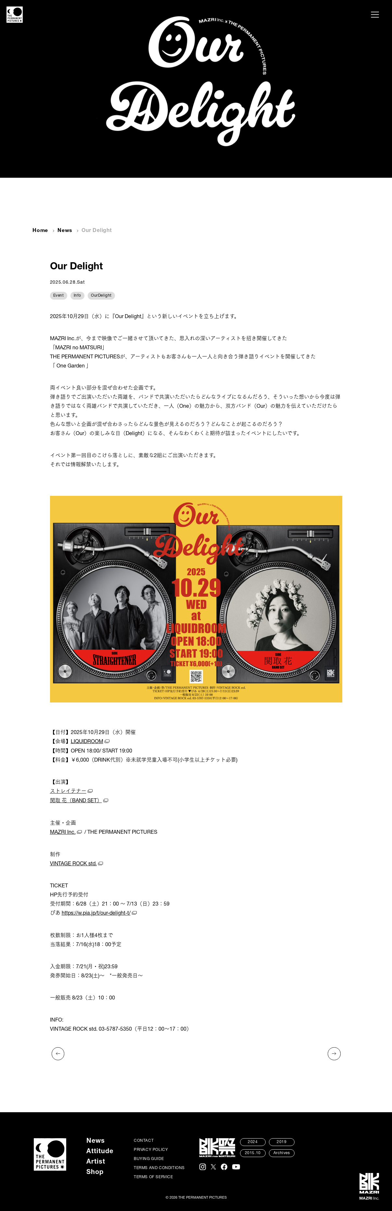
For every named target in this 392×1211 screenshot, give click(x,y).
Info (77, 295)
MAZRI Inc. (63, 831)
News (65, 231)
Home (40, 231)
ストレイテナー (68, 791)
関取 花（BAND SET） (76, 800)
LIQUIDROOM (87, 742)
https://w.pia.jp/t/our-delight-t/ (96, 912)
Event (58, 295)
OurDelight (101, 295)
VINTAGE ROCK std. (73, 863)
